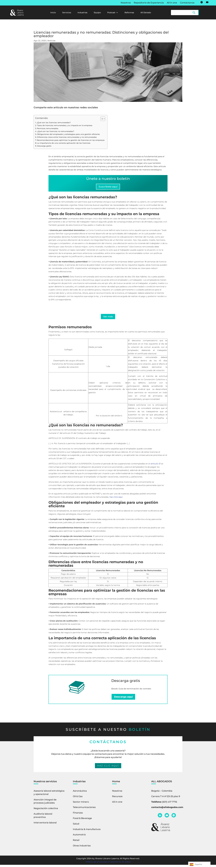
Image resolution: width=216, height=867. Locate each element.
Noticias (51, 40)
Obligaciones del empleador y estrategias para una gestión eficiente (68, 134)
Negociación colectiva (46, 810)
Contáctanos (187, 3)
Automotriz (79, 836)
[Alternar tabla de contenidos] (101, 118)
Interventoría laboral (45, 824)
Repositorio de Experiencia (149, 3)
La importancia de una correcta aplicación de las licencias (63, 143)
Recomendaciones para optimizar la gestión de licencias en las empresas (71, 140)
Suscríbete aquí (108, 187)
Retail (76, 842)
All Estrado (146, 13)
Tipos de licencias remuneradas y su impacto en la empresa (64, 125)
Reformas (129, 13)
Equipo (97, 13)
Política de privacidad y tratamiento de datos (108, 864)
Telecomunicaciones (84, 809)
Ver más (108, 318)
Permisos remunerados (47, 128)
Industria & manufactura (87, 831)
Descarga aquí (123, 698)
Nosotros (126, 3)
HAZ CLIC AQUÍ (108, 768)
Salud (76, 825)
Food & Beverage (82, 820)
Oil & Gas (78, 798)
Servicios (66, 13)
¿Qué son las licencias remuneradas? (54, 123)
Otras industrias (82, 847)
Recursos (117, 798)
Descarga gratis (44, 146)
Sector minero (81, 804)
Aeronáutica (80, 793)
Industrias (82, 13)
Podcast (111, 13)
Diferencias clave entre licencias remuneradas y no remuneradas (67, 137)
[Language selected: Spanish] (199, 864)
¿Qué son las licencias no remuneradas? (55, 131)
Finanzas (78, 815)
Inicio (53, 13)
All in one (172, 3)
